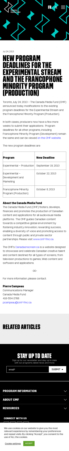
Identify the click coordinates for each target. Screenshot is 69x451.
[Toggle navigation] (63, 7)
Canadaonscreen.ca (27, 247)
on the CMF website (49, 138)
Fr (49, 7)
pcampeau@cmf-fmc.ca (17, 302)
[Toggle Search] (56, 7)
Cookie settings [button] (13, 443)
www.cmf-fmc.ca (43, 239)
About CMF (11, 400)
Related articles (21, 327)
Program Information (20, 391)
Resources (11, 408)
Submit (56, 369)
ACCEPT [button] (29, 443)
